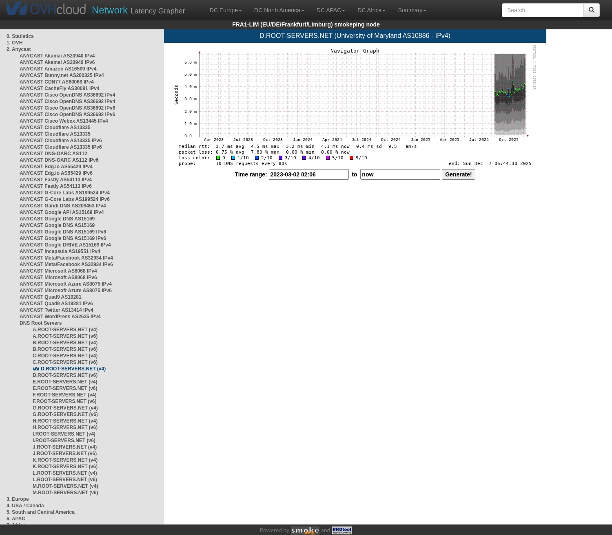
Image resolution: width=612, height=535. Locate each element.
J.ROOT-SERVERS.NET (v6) (65, 453)
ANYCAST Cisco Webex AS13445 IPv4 (64, 121)
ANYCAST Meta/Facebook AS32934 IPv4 (66, 258)
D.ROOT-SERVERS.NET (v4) (73, 369)
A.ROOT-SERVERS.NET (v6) (65, 336)
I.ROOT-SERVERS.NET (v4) (64, 434)
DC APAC (331, 10)
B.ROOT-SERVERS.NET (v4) (65, 343)
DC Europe (226, 10)
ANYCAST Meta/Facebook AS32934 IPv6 (66, 264)
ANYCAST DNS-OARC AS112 (53, 153)
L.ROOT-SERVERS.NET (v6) (65, 479)
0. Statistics (20, 36)
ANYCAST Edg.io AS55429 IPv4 (56, 167)
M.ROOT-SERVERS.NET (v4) (65, 486)
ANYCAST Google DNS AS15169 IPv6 (63, 232)
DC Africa (371, 10)
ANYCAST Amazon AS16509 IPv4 (58, 69)
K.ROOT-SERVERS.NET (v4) (65, 460)
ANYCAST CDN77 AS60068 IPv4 (57, 82)
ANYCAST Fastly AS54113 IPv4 (56, 180)
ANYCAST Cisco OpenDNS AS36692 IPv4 (67, 95)
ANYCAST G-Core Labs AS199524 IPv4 (65, 193)
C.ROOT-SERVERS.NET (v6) (65, 362)
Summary (412, 10)
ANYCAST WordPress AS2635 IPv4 (60, 316)
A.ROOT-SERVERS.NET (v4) (65, 329)
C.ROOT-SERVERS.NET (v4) (65, 356)
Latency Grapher (138, 9)
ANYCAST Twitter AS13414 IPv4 (56, 310)
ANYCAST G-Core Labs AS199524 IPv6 (65, 199)
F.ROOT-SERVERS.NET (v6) (64, 401)
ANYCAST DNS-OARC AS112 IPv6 (59, 160)
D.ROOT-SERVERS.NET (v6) (65, 375)
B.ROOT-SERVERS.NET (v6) (65, 349)
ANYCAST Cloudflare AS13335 (55, 127)
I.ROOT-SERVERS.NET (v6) (64, 440)
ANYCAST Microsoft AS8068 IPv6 (58, 277)
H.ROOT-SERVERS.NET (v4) (65, 421)
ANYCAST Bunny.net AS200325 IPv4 (62, 75)
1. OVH (14, 43)
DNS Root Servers (41, 323)
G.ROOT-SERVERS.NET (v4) (65, 408)
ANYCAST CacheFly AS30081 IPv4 (60, 88)
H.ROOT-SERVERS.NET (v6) (65, 427)
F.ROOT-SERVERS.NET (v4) (64, 395)
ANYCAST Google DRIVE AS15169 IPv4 (65, 245)
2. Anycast (19, 49)
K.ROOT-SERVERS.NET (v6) (65, 466)
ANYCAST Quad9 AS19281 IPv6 (56, 303)
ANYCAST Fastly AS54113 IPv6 (56, 186)
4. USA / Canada (25, 506)
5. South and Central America (41, 512)
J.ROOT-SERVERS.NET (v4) (65, 447)
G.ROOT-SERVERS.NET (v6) (65, 414)
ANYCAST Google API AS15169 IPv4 (62, 212)
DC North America (279, 10)
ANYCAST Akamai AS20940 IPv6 (57, 62)
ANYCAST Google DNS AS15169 (57, 219)
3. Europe (18, 499)
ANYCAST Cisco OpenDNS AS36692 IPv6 (67, 108)
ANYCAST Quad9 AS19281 (51, 297)
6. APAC (16, 519)
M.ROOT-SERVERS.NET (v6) (65, 492)
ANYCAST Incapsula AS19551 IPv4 (60, 251)
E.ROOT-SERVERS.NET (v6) (65, 388)
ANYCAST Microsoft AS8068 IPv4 (58, 271)
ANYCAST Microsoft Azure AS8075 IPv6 (66, 290)
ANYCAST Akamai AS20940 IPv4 (57, 56)
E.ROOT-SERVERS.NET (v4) (65, 382)
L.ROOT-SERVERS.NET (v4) (65, 473)
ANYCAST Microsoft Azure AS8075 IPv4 (66, 284)
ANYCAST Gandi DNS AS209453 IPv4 (63, 206)
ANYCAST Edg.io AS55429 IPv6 (56, 173)
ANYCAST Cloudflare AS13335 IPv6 (61, 140)
